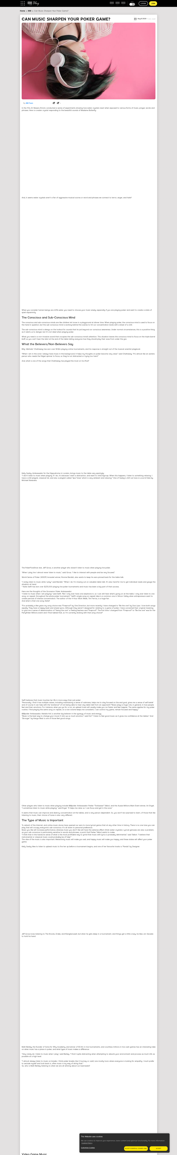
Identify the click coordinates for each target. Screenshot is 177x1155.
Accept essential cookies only (136, 1148)
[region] (124, 1143)
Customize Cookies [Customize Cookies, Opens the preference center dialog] (88, 1148)
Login (143, 3)
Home (22, 11)
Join (153, 3)
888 (29, 11)
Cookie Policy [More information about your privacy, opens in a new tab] (87, 1143)
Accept (158, 1148)
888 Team (29, 103)
